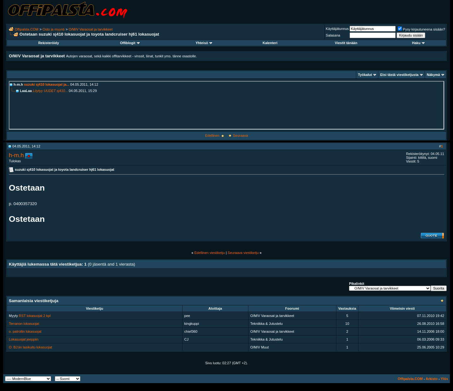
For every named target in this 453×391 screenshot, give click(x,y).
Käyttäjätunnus (337, 29)
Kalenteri (270, 43)
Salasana (333, 35)
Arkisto (432, 379)
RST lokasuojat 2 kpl (35, 316)
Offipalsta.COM (26, 29)
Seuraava (240, 135)
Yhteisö (203, 43)
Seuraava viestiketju (243, 253)
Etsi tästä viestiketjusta (399, 75)
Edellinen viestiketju (209, 253)
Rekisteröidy (48, 43)
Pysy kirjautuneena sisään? (421, 29)
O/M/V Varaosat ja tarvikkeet (91, 29)
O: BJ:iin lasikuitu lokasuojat (30, 347)
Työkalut (365, 75)
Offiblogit (130, 43)
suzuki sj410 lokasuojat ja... (46, 84)
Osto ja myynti (54, 29)
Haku (418, 43)
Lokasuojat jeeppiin (23, 339)
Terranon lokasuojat (24, 323)
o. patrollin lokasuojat (25, 331)
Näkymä (433, 75)
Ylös (444, 379)
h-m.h (16, 155)
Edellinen (212, 135)
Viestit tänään (346, 43)
